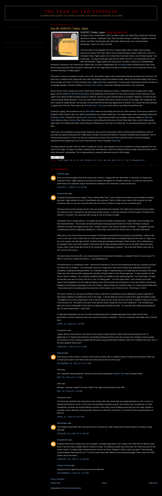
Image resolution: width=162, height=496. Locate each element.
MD (105, 160)
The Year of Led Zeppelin (81, 11)
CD (78, 160)
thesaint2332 (62, 193)
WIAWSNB (136, 160)
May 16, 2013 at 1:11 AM (69, 377)
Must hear (116, 141)
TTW (126, 160)
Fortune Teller (75, 120)
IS (102, 160)
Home (104, 483)
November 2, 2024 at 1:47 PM (73, 473)
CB (75, 160)
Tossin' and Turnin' (89, 117)
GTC (95, 160)
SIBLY (114, 160)
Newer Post (55, 483)
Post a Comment (57, 479)
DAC (82, 160)
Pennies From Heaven (94, 85)
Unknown (61, 174)
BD (71, 160)
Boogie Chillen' (59, 117)
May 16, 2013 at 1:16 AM (69, 391)
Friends (88, 160)
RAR (109, 160)
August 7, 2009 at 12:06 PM (72, 187)
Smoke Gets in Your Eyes (96, 105)
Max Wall (90, 111)
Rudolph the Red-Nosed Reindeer (75, 94)
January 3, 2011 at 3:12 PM (72, 347)
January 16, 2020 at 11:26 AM (73, 433)
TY (131, 160)
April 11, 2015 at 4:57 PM (70, 417)
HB (99, 160)
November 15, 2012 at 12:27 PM (74, 363)
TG (123, 160)
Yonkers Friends (63, 465)
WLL (143, 160)
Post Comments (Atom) (71, 488)
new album (122, 65)
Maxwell (60, 353)
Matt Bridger (62, 423)
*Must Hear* (63, 160)
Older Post (153, 483)
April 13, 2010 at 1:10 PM (70, 324)
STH (119, 160)
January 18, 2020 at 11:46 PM (73, 459)
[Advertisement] (21, 34)
